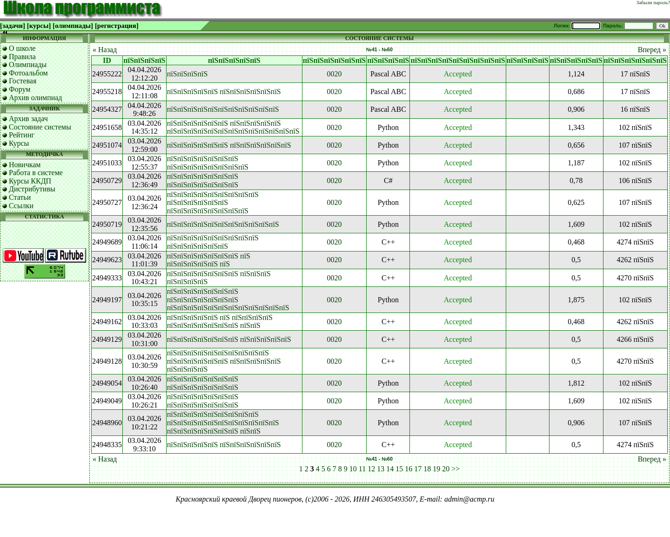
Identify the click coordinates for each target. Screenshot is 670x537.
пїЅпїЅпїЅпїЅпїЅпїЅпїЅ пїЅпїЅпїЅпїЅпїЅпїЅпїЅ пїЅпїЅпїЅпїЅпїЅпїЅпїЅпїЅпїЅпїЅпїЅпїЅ (228, 299)
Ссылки (21, 206)
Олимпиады (28, 64)
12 (371, 469)
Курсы (19, 143)
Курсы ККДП (30, 181)
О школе (22, 48)
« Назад (105, 50)
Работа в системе (36, 173)
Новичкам (24, 165)
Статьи (20, 197)
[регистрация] (117, 25)
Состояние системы (40, 127)
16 (408, 469)
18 (427, 469)
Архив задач (28, 118)
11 (362, 469)
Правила (22, 57)
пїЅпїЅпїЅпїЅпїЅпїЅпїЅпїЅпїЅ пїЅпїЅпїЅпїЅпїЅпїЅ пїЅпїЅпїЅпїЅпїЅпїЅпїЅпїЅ (213, 202)
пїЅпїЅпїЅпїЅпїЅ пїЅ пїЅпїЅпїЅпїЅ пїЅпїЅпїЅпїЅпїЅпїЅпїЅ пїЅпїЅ (220, 321)
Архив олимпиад (35, 98)
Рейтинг (21, 135)
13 (380, 469)
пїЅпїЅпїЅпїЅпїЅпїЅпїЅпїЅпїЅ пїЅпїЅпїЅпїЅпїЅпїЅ (213, 242)
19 (436, 469)
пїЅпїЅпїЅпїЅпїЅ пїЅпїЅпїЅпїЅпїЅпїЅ (224, 91)
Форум (19, 89)
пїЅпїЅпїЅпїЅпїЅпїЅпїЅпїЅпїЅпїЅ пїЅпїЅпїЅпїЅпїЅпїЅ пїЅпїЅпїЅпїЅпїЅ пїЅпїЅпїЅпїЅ (224, 361)
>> (455, 469)
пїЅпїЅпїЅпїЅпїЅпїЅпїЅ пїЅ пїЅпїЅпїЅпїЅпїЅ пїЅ (208, 260)
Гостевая (22, 81)
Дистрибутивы (32, 189)
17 (418, 469)
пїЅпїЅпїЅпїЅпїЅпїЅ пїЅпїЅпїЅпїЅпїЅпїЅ (229, 145)
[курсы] (39, 25)
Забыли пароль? (653, 2)
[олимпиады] (73, 25)
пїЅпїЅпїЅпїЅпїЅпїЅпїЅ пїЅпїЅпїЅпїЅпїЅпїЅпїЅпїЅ (207, 163)
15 (399, 469)
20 (445, 469)
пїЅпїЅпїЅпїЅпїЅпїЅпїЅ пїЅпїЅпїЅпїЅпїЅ (229, 339)
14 (390, 469)
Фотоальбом (28, 73)
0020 (334, 74)
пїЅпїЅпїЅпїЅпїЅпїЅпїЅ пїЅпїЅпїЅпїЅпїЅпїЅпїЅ (202, 180)
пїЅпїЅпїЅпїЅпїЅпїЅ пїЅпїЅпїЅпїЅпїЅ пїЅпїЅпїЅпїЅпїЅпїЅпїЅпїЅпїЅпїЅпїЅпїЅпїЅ (233, 127)
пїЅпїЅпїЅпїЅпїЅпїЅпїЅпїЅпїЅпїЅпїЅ (223, 109)
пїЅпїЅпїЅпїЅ (187, 74)
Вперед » (652, 50)
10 (353, 469)
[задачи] (12, 25)
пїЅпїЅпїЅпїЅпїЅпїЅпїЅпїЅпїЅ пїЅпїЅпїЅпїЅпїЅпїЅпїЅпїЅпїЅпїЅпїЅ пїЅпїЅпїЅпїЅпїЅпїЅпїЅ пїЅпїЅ (223, 422)
